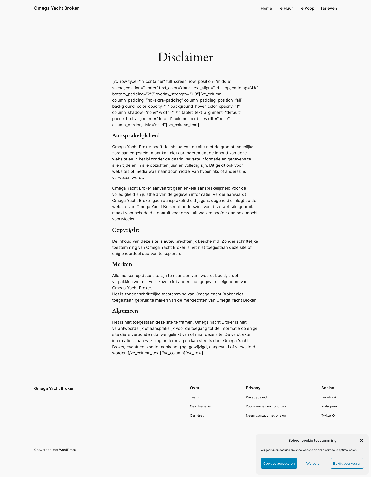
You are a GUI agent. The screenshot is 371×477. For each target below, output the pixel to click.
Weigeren (314, 463)
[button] (361, 440)
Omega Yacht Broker (56, 8)
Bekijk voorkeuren (347, 463)
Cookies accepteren (279, 463)
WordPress (67, 450)
